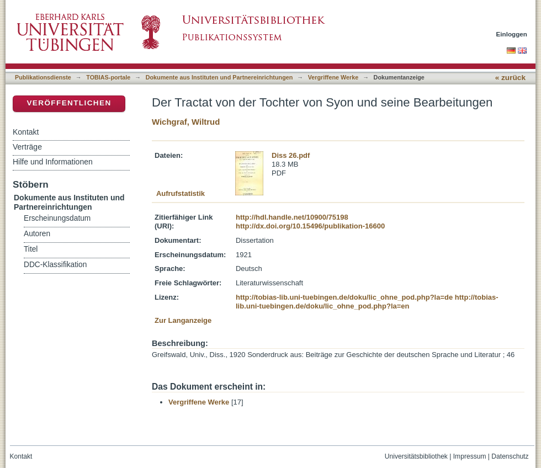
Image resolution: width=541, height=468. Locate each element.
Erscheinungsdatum (57, 218)
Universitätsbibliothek (416, 456)
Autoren (37, 234)
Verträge (27, 146)
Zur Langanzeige (183, 320)
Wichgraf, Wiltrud (186, 121)
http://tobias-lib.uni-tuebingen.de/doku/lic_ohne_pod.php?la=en (367, 301)
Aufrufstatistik (180, 193)
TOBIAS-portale (108, 77)
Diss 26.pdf (291, 155)
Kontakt (26, 131)
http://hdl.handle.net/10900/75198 (292, 217)
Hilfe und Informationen (53, 161)
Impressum (469, 456)
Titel (31, 249)
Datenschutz (509, 456)
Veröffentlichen (68, 103)
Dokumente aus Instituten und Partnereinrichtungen (219, 77)
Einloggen (512, 34)
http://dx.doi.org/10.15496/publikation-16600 (310, 226)
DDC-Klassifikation (55, 264)
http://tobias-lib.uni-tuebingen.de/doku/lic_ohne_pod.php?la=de (344, 297)
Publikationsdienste (43, 77)
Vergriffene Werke (333, 77)
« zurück (510, 77)
